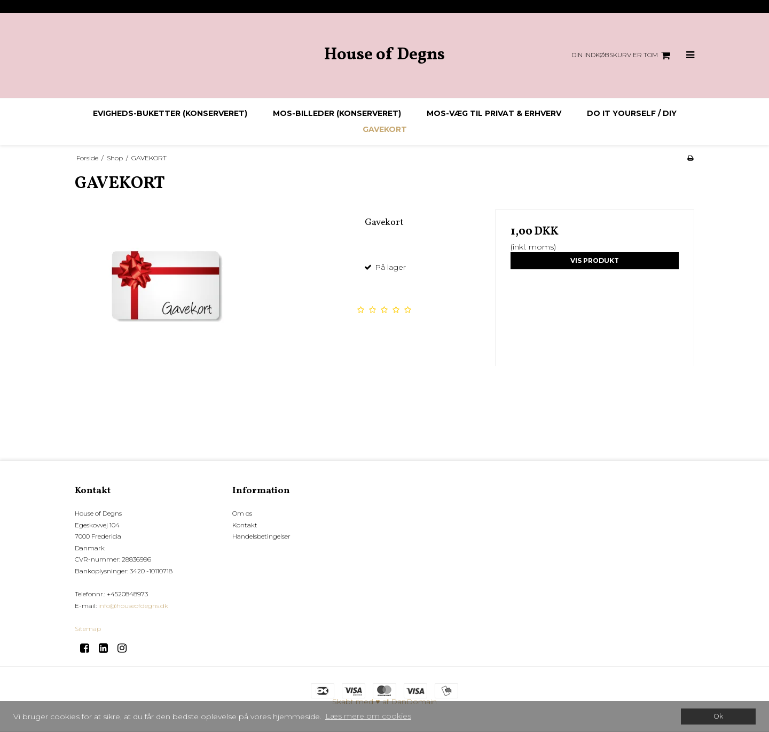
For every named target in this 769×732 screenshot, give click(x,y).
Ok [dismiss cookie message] (718, 716)
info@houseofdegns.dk (133, 606)
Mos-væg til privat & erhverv (494, 113)
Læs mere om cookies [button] (368, 716)
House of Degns (384, 55)
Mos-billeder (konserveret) (337, 113)
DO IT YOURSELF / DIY (632, 113)
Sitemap (88, 629)
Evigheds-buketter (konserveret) (170, 113)
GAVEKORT (385, 129)
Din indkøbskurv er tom (622, 55)
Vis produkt (594, 260)
